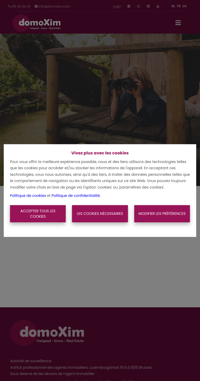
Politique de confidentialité (76, 195)
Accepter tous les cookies (37, 213)
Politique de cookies (28, 195)
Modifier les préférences (162, 213)
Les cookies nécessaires (100, 213)
